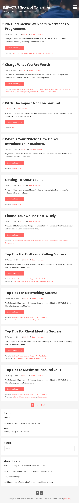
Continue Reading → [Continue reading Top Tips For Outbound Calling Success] (15, 273)
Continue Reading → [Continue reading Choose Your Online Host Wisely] (15, 235)
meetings (32, 358)
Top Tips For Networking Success (31, 292)
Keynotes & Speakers (43, 89)
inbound (39, 397)
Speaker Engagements (22, 92)
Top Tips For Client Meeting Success (33, 331)
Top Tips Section (50, 92)
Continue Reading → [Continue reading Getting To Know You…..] (15, 199)
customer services (30, 397)
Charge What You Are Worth (27, 64)
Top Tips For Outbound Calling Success (35, 254)
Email (41, 493)
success (43, 358)
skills (38, 320)
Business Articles (17, 89)
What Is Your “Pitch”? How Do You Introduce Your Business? (32, 141)
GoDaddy (67, 498)
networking (23, 320)
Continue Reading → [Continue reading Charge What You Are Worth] (15, 84)
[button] (75, 5)
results (38, 358)
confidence (24, 281)
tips (42, 320)
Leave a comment (37, 34)
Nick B (24, 34)
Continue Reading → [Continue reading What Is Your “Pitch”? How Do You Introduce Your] (15, 163)
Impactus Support (29, 89)
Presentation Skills (26, 53)
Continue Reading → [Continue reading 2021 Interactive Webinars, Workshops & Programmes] (15, 48)
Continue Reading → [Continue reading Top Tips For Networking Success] (15, 312)
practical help (32, 320)
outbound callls (34, 281)
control (26, 358)
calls (14, 397)
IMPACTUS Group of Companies (26, 7)
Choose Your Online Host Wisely (30, 215)
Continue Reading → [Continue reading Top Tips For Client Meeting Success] (15, 350)
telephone (50, 281)
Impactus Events (29, 240)
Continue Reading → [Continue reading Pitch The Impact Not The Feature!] (15, 122)
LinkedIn (37, 493)
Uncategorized (16, 168)
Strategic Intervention (37, 92)
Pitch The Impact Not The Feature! (32, 103)
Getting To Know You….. (24, 179)
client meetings (18, 358)
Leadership (15, 53)
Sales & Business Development (43, 53)
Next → (44, 405)
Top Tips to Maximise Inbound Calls (33, 370)
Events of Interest (17, 240)
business (16, 320)
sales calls (43, 281)
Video (14, 128)
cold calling (16, 281)
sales (45, 397)
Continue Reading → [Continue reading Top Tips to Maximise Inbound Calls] (15, 389)
